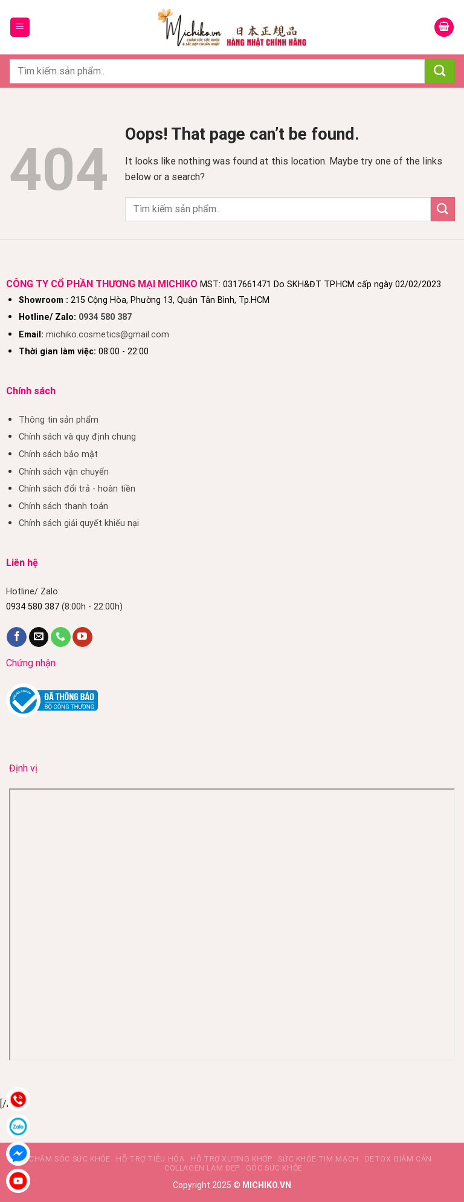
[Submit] (440, 71)
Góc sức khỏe (274, 1168)
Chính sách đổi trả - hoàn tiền (77, 489)
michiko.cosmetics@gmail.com (107, 335)
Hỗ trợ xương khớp (231, 1159)
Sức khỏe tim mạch (318, 1159)
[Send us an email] (39, 637)
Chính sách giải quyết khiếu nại (79, 523)
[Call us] (61, 637)
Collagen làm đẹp (202, 1168)
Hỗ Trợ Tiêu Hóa (150, 1159)
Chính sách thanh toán (63, 506)
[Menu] (20, 27)
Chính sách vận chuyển (64, 472)
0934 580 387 (105, 317)
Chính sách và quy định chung (77, 437)
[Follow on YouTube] (82, 637)
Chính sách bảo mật (58, 454)
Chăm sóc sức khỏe (69, 1159)
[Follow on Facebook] (17, 637)
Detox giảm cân (399, 1159)
